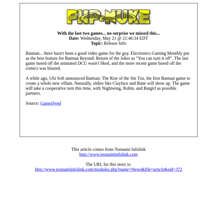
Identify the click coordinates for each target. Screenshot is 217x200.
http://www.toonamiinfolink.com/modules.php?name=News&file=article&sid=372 (108, 169)
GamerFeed (50, 103)
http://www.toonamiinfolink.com (108, 154)
